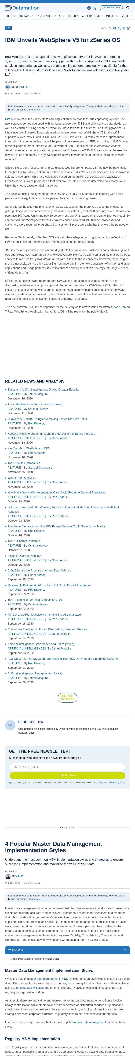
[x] (94, 8)
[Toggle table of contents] (67, 950)
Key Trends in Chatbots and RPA (29, 448)
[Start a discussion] (110, 28)
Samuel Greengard (40, 467)
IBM (7, 119)
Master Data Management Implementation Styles (35, 959)
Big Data (26, 16)
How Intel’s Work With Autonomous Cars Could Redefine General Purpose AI (57, 492)
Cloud (74, 16)
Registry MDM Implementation (26, 965)
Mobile (112, 16)
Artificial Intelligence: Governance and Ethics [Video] (41, 644)
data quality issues (32, 1019)
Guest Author (60, 438)
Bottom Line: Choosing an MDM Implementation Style (37, 991)
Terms (105, 783)
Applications (93, 16)
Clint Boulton (16, 87)
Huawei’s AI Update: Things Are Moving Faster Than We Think (47, 419)
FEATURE (14, 394)
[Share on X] (119, 28)
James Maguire (38, 394)
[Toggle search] (128, 8)
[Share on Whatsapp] (128, 28)
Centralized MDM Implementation (27, 985)
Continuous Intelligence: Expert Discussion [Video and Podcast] (48, 629)
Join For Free (67, 775)
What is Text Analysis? (22, 477)
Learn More (35, 109)
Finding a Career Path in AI (25, 555)
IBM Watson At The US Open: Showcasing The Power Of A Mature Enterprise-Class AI (63, 658)
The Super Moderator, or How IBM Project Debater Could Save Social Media (56, 526)
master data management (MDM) (48, 1010)
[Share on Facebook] (114, 28)
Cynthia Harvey (37, 408)
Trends (9, 16)
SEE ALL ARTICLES (67, 697)
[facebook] (89, 8)
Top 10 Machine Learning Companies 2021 (35, 600)
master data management (89, 1054)
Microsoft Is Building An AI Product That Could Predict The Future (49, 585)
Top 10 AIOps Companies (24, 463)
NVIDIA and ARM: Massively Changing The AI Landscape (44, 614)
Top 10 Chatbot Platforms (24, 541)
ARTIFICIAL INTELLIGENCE (26, 438)
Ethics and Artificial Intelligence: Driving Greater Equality (43, 389)
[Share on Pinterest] (124, 28)
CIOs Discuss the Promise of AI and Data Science (39, 570)
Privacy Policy (118, 783)
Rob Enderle (36, 423)
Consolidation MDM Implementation (28, 972)
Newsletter (111, 7)
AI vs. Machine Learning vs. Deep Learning (35, 404)
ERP (8, 28)
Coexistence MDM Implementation (28, 978)
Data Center (46, 16)
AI (62, 16)
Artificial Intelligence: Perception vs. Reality (35, 673)
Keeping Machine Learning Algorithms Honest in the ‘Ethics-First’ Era (51, 433)
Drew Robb (14, 876)
